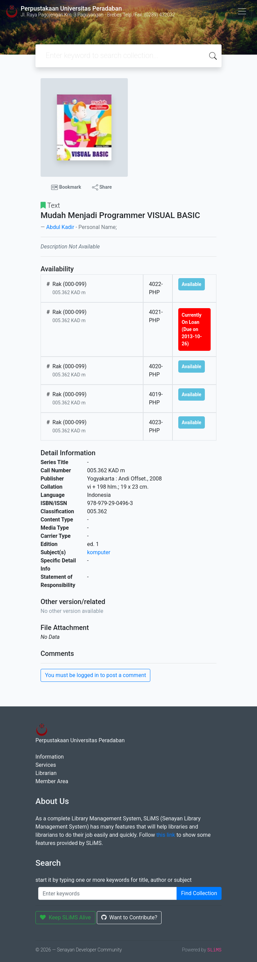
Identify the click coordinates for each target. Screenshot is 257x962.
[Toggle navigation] (242, 11)
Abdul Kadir (60, 227)
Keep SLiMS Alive (65, 917)
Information (49, 756)
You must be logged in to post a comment (95, 675)
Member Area (51, 781)
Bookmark (66, 187)
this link (165, 835)
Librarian (46, 773)
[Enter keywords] (107, 893)
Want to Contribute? (129, 917)
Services (45, 765)
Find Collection (199, 893)
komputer (98, 552)
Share (102, 187)
